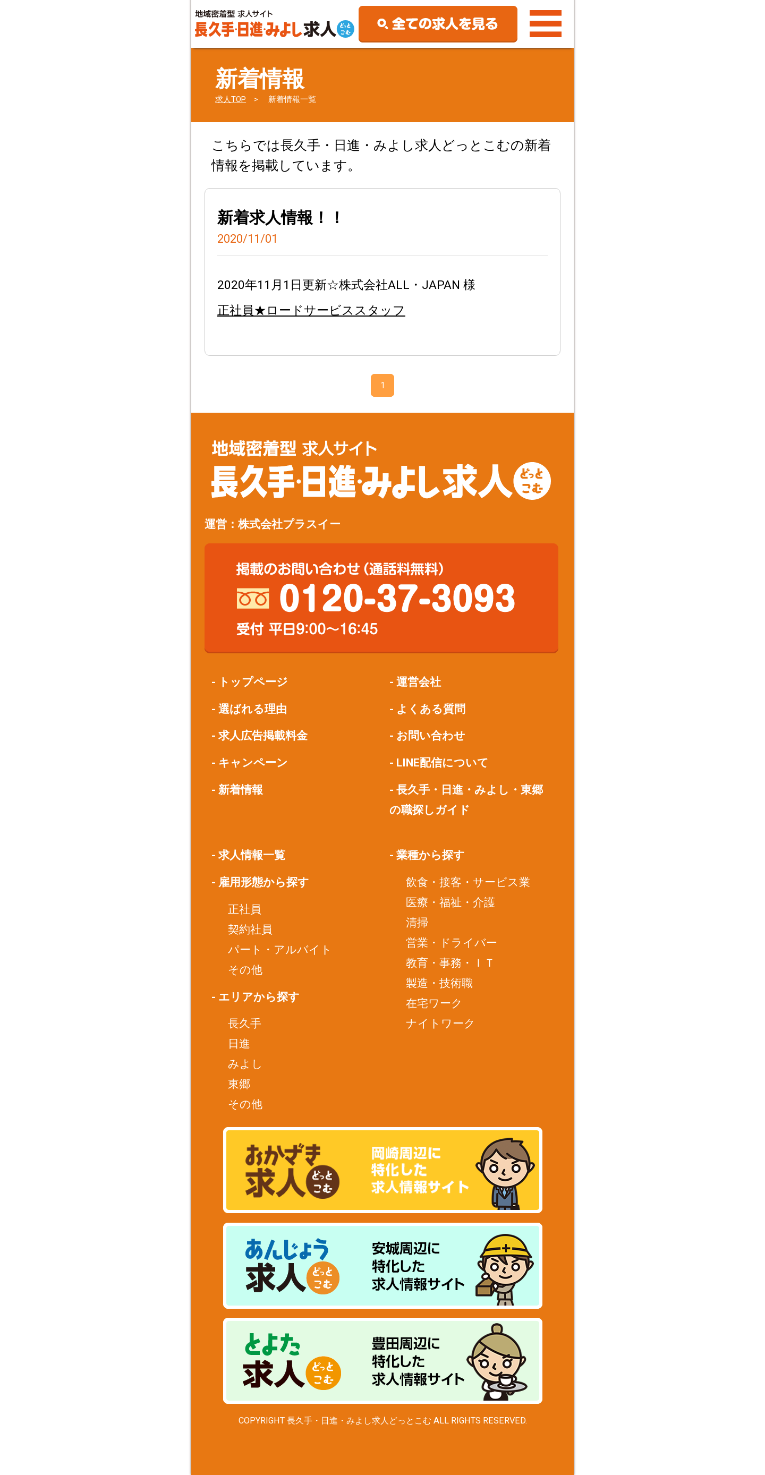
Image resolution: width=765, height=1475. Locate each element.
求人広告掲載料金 (263, 735)
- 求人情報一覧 (248, 855)
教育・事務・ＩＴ (450, 962)
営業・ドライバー (451, 942)
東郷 (239, 1083)
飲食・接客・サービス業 (468, 882)
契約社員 (250, 929)
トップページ (253, 681)
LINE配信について (442, 762)
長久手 (244, 1023)
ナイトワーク (440, 1023)
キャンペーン (253, 762)
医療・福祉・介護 (450, 902)
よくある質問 (430, 708)
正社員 (244, 909)
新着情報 (240, 789)
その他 (245, 969)
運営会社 (418, 681)
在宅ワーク (434, 1003)
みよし (245, 1063)
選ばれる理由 (252, 708)
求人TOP (230, 99)
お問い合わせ (430, 735)
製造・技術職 (439, 983)
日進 (239, 1043)
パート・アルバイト (280, 949)
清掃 (417, 922)
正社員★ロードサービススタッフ (311, 310)
